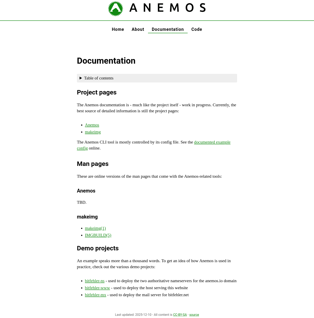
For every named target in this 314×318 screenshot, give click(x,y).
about (138, 29)
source (194, 315)
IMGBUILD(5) (98, 235)
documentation (168, 29)
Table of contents (99, 78)
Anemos (92, 124)
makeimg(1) (95, 228)
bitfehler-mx (95, 294)
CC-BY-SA (180, 315)
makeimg (93, 131)
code (196, 29)
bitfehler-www (97, 287)
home (118, 29)
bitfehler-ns (95, 280)
